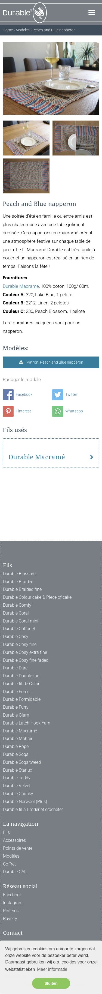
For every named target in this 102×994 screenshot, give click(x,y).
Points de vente (17, 848)
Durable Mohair (17, 738)
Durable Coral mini (20, 621)
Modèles (11, 856)
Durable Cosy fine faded (25, 660)
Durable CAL (14, 872)
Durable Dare (15, 668)
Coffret (9, 864)
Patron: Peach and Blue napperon (54, 362)
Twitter (64, 394)
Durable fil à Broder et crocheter (33, 809)
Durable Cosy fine (19, 644)
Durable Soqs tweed (22, 762)
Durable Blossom (19, 573)
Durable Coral (16, 613)
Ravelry (10, 918)
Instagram (13, 902)
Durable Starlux (17, 770)
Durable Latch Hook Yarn (26, 723)
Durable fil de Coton (22, 683)
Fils (6, 832)
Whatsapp (67, 411)
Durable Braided (18, 581)
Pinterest (17, 411)
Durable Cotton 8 (19, 628)
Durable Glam (16, 715)
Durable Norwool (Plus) (25, 801)
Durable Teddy (16, 778)
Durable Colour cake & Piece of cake (37, 597)
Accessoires (14, 840)
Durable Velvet (16, 786)
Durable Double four (22, 675)
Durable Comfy (17, 605)
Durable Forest (17, 691)
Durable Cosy (15, 636)
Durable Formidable (22, 699)
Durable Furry (16, 707)
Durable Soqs (15, 754)
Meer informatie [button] (52, 969)
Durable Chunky (18, 793)
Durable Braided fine (22, 589)
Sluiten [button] (51, 983)
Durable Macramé (21, 286)
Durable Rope (16, 746)
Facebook (17, 394)
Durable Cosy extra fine (25, 652)
